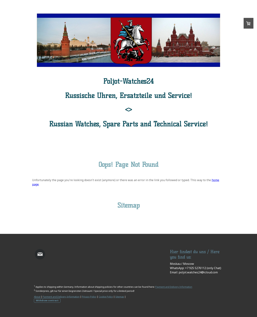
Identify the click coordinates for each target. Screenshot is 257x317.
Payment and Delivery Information (173, 287)
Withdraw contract (47, 300)
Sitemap (119, 296)
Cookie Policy (106, 296)
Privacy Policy (89, 296)
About (37, 296)
